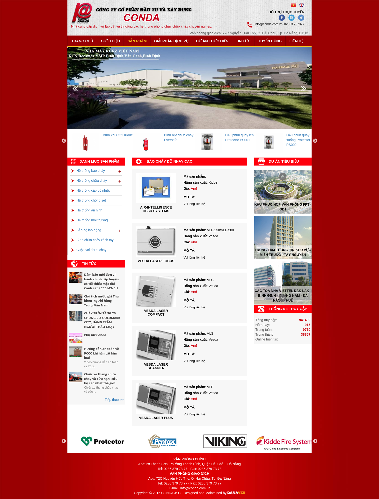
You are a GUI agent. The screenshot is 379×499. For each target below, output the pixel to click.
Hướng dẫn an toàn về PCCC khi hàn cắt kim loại (101, 353)
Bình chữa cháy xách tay (92, 240)
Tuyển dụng (270, 41)
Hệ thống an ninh (86, 210)
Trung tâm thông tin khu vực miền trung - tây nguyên (283, 252)
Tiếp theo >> (114, 400)
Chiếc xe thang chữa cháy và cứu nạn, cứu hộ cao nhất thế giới (100, 378)
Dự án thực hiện (212, 41)
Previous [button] (63, 140)
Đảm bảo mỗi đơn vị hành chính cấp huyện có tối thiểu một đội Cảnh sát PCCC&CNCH (101, 281)
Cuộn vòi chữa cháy (88, 250)
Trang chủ (82, 41)
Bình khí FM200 (68, 135)
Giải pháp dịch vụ (171, 41)
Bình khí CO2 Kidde (132, 135)
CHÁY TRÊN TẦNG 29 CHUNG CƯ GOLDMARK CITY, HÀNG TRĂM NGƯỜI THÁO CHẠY (102, 320)
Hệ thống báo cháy (88, 171)
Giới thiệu (110, 41)
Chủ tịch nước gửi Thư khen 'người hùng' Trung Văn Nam (101, 300)
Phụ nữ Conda (95, 335)
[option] (117, 141)
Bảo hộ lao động (86, 230)
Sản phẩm (137, 41)
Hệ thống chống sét (88, 200)
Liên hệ (296, 41)
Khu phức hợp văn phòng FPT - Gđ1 (282, 206)
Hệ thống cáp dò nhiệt (90, 190)
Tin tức (243, 41)
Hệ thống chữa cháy (89, 180)
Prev (281, 298)
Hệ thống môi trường (89, 220)
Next (281, 177)
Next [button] (315, 140)
